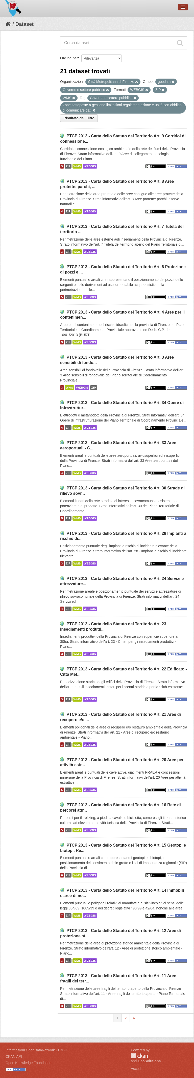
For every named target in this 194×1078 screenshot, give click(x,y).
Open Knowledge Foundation (28, 1063)
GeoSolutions (149, 1061)
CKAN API (14, 1056)
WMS (77, 166)
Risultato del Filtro (78, 118)
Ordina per (69, 58)
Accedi (136, 1069)
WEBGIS (90, 166)
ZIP (68, 166)
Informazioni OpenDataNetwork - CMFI (36, 1050)
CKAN (139, 1055)
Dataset (24, 24)
